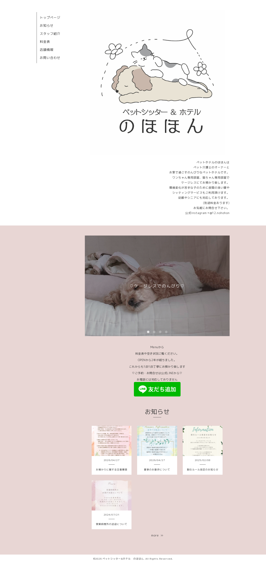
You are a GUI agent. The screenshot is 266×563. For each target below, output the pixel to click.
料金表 (45, 41)
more (157, 535)
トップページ (50, 17)
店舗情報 (46, 49)
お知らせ (46, 25)
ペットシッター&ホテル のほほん (123, 558)
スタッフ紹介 (50, 33)
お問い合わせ (50, 58)
